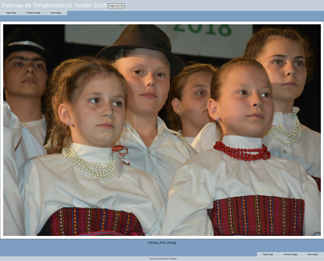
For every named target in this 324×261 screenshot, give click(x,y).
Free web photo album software (163, 259)
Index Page (11, 13)
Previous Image (33, 13)
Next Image (56, 13)
